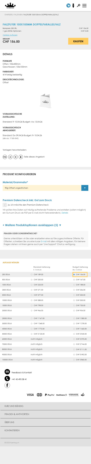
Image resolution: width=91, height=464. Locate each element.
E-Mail (44, 241)
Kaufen (78, 41)
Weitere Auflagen (10, 35)
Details (65, 212)
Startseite (8, 15)
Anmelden (74, 6)
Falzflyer (18, 15)
